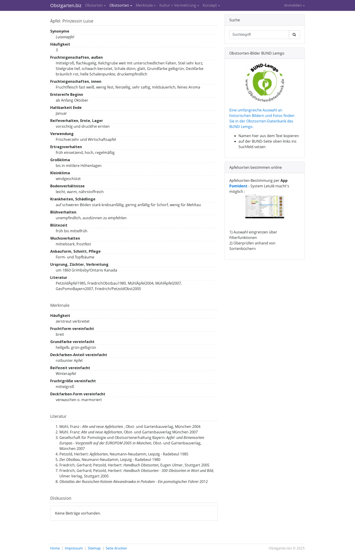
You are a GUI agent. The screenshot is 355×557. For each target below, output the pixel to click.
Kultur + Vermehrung (177, 5)
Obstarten (94, 5)
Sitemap (94, 548)
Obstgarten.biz (65, 5)
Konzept (210, 5)
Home (55, 548)
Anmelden (293, 5)
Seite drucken (116, 548)
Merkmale (144, 5)
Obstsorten (119, 5)
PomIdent (238, 185)
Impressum (74, 548)
